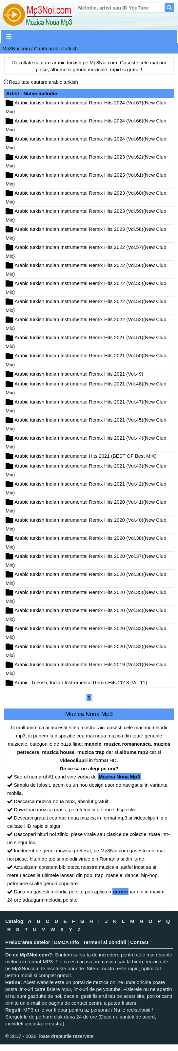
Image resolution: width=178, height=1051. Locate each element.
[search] (121, 7)
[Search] (169, 7)
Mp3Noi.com (16, 48)
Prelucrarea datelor (27, 942)
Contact (139, 942)
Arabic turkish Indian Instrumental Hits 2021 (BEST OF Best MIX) (85, 456)
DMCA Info (66, 942)
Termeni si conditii (104, 942)
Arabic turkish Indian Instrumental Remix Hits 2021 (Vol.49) (78, 374)
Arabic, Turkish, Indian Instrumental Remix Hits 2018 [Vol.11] (80, 682)
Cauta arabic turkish (56, 48)
